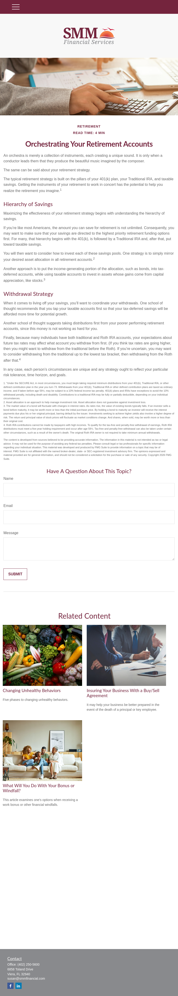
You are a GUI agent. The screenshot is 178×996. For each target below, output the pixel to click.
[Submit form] (15, 574)
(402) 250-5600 (28, 964)
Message (10, 533)
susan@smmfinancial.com (26, 978)
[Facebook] (10, 986)
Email (8, 506)
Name (8, 479)
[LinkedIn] (18, 986)
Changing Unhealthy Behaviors (32, 690)
